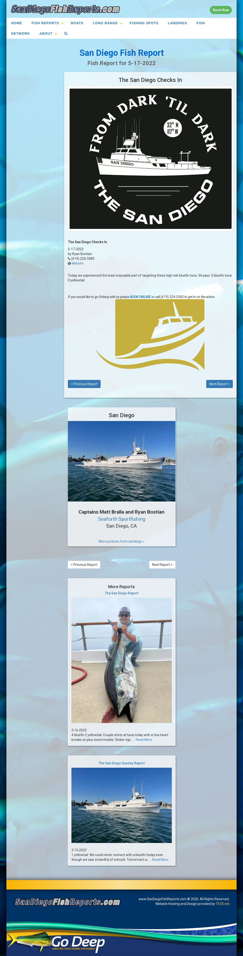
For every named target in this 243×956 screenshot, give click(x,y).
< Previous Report (84, 384)
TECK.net (222, 904)
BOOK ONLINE (140, 297)
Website (77, 263)
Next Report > (219, 384)
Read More (144, 740)
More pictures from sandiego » (122, 541)
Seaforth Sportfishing (121, 519)
